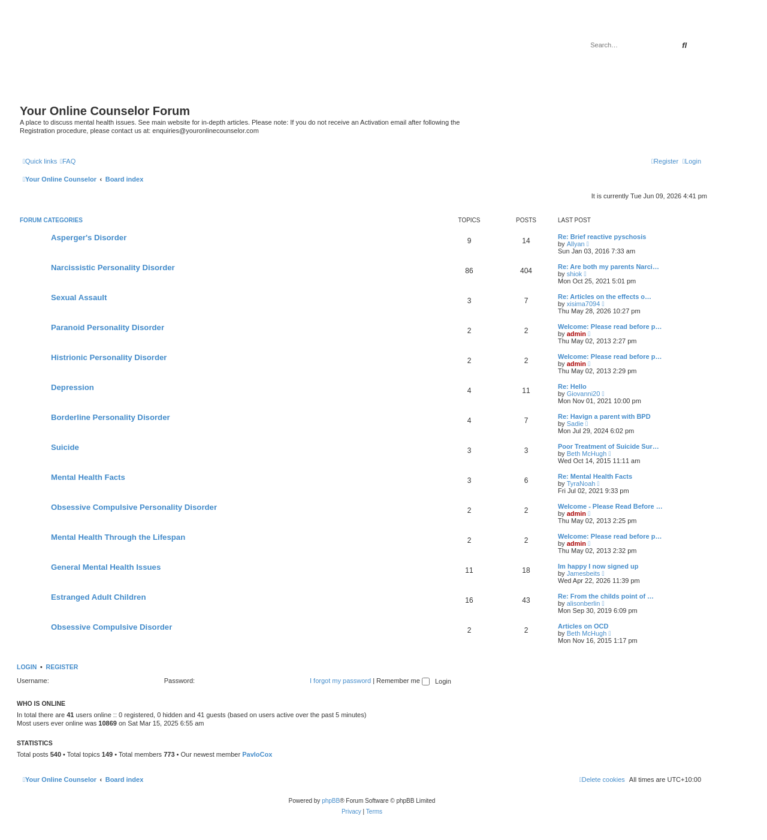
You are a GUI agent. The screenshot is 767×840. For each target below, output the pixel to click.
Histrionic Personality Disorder (109, 357)
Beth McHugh (587, 453)
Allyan (576, 243)
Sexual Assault (79, 297)
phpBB (331, 800)
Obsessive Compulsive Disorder (111, 627)
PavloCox (257, 754)
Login (27, 666)
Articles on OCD (583, 626)
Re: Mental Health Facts (595, 476)
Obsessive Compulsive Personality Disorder (134, 507)
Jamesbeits (583, 573)
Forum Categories (51, 220)
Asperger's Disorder (88, 237)
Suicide (65, 447)
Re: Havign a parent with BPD (604, 416)
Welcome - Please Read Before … (610, 506)
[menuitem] (68, 161)
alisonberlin (583, 603)
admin (576, 333)
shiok (574, 273)
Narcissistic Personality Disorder (113, 267)
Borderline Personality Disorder (110, 417)
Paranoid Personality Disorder (107, 327)
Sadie (575, 423)
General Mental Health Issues (106, 567)
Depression (72, 387)
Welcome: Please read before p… (610, 326)
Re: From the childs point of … (606, 596)
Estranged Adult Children (98, 597)
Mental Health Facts (88, 477)
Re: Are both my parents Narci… (608, 266)
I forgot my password (340, 680)
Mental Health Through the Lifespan (118, 537)
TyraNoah (581, 483)
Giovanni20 (583, 393)
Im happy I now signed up (598, 566)
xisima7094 (583, 303)
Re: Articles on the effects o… (604, 296)
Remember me (403, 680)
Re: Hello (572, 386)
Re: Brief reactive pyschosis (602, 236)
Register (62, 666)
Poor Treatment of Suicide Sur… (608, 446)
